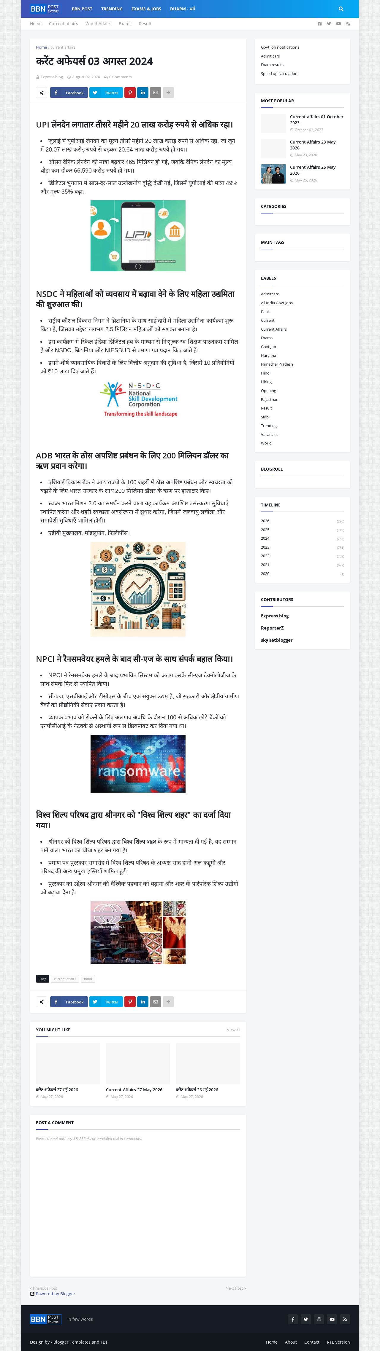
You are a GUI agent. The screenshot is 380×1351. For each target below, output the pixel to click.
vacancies (269, 434)
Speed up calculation (279, 73)
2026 (302, 521)
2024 (302, 539)
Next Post (234, 1288)
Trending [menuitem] (112, 9)
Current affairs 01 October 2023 (316, 119)
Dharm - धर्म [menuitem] (182, 9)
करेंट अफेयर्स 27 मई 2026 (57, 1089)
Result (145, 23)
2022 (302, 556)
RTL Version (338, 1342)
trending (269, 425)
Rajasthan (269, 399)
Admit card (270, 56)
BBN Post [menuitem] (82, 9)
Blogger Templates (72, 1342)
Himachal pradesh (277, 364)
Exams (125, 23)
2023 (302, 547)
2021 (302, 565)
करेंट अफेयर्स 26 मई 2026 (197, 1089)
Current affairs (63, 23)
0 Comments (120, 76)
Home (36, 23)
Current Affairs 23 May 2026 (313, 145)
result (266, 408)
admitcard (270, 294)
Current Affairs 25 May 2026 (313, 170)
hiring (266, 381)
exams (267, 337)
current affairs (62, 47)
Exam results (272, 64)
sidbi (265, 417)
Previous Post (45, 1288)
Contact (311, 1342)
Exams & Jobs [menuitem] (146, 9)
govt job (268, 346)
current (268, 320)
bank (265, 311)
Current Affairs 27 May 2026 (134, 1089)
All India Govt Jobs (277, 302)
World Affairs (98, 23)
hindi (88, 978)
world (266, 443)
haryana (268, 355)
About (291, 1342)
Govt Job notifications (280, 47)
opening (268, 390)
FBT (104, 1342)
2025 (302, 530)
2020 (302, 574)
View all (233, 1030)
